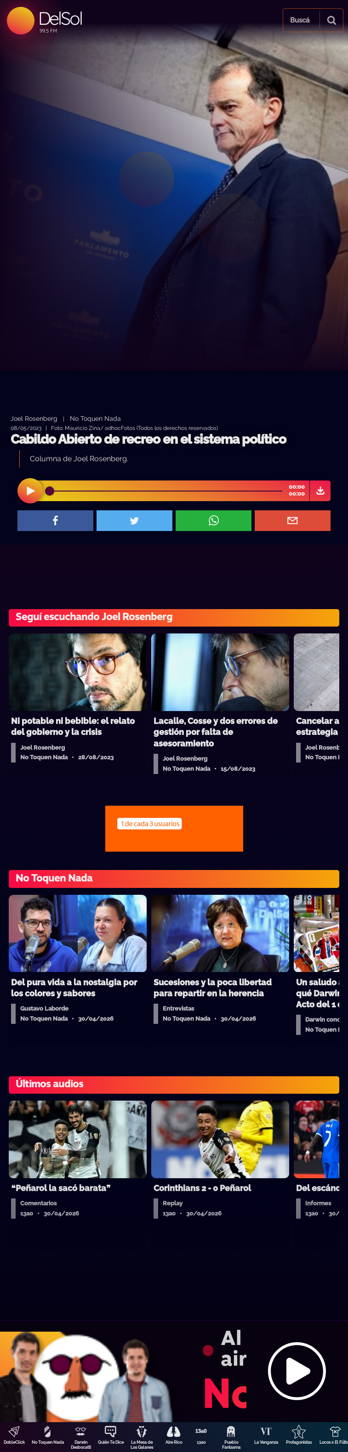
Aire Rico (173, 1442)
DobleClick (14, 1442)
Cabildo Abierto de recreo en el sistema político (148, 439)
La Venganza (266, 1442)
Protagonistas (299, 1442)
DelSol (60, 18)
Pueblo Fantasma (231, 1445)
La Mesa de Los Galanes (142, 1445)
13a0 (201, 1442)
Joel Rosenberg (34, 418)
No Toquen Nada (48, 1442)
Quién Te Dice (111, 1442)
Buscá (299, 20)
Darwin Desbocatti (81, 1445)
